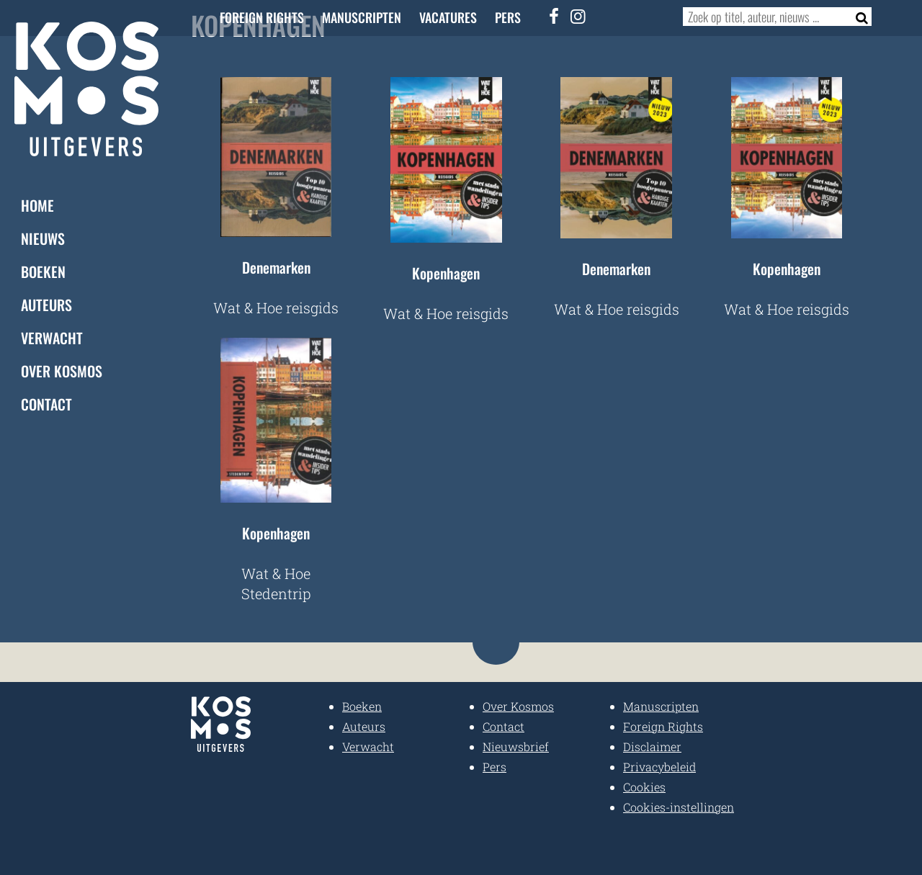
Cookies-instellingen (678, 807)
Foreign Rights (262, 17)
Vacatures (448, 17)
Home (37, 204)
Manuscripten (361, 17)
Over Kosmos (61, 370)
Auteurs (46, 304)
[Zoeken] (858, 16)
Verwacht (52, 337)
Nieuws (43, 237)
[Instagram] (578, 15)
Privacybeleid (659, 766)
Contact (46, 403)
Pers (508, 17)
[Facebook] (554, 15)
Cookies (644, 786)
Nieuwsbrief (516, 746)
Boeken (43, 271)
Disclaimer (652, 746)
